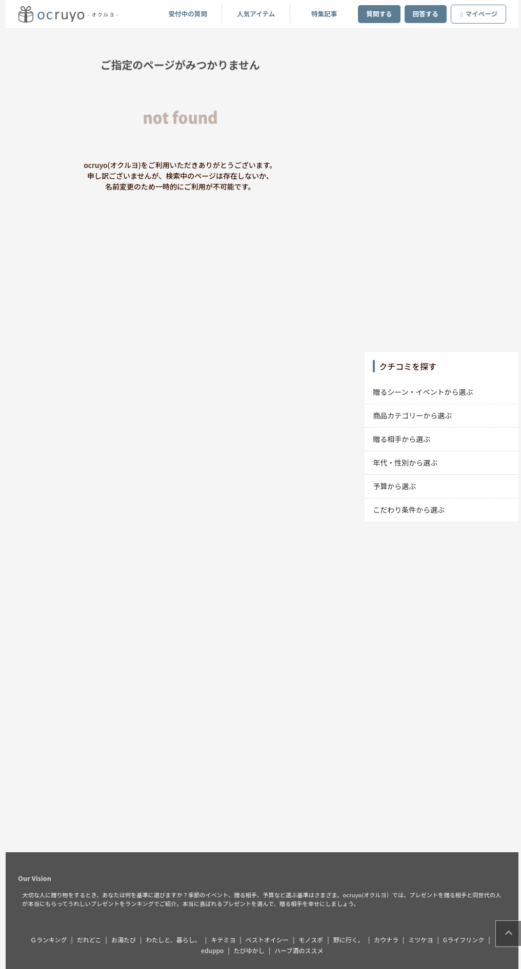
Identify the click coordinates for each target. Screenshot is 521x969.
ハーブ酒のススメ (301, 950)
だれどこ (91, 939)
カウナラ (388, 939)
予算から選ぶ (396, 486)
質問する (381, 13)
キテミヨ (225, 939)
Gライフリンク (466, 939)
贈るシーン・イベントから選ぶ (425, 392)
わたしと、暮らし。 (176, 939)
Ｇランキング (51, 939)
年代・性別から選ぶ (407, 462)
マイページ (481, 13)
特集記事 (326, 13)
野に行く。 (350, 939)
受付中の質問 (190, 13)
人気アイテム (258, 13)
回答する (427, 13)
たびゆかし (251, 950)
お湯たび (126, 939)
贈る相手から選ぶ (404, 439)
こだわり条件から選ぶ (411, 509)
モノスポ (313, 939)
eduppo (215, 950)
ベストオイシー (269, 939)
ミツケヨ (423, 939)
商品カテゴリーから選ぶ (414, 415)
